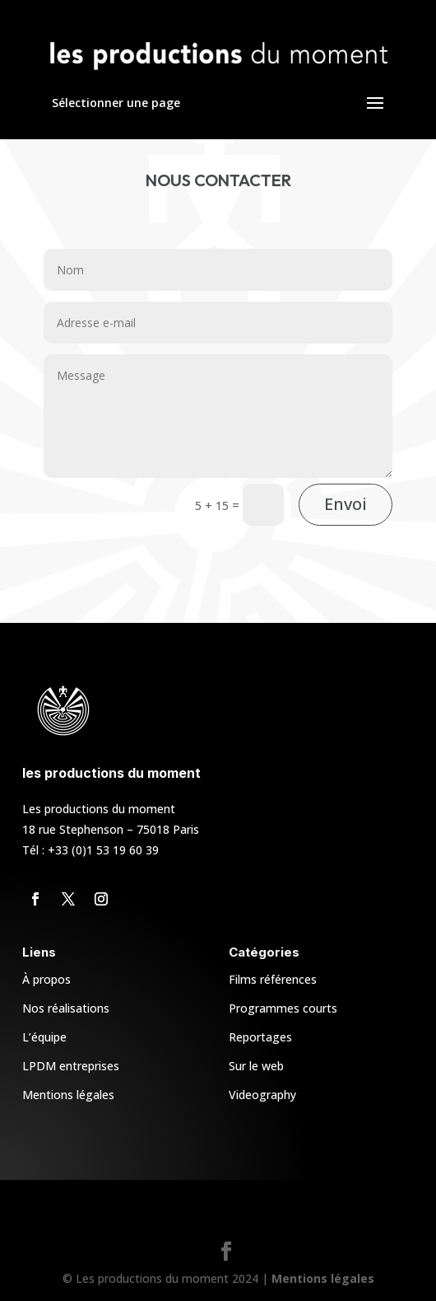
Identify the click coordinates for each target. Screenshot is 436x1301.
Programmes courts (283, 1008)
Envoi (345, 504)
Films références (273, 979)
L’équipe (44, 1037)
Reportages (260, 1037)
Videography (262, 1094)
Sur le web (256, 1066)
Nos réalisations (65, 1008)
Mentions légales (68, 1094)
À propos (46, 979)
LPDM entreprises (70, 1066)
